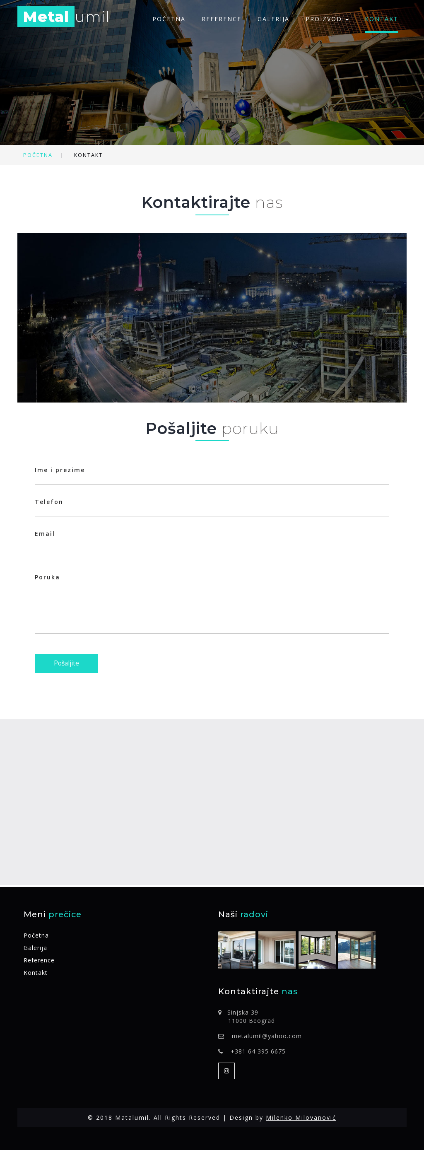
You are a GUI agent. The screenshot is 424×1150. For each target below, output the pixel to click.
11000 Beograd (251, 1021)
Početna (169, 19)
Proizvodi (327, 19)
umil (63, 18)
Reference (221, 19)
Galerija (273, 19)
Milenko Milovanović (301, 1117)
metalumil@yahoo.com (267, 1036)
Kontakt (381, 19)
